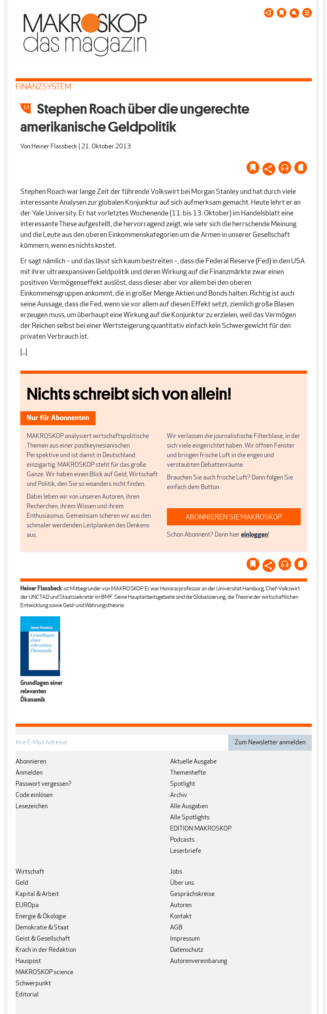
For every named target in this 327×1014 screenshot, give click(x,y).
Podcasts (182, 840)
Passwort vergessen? (44, 784)
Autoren (181, 905)
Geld (22, 883)
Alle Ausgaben (189, 806)
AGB (176, 928)
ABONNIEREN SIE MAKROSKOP (234, 517)
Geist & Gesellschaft (43, 939)
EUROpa (27, 905)
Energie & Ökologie (41, 916)
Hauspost (28, 961)
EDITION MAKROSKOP (200, 829)
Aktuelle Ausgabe (193, 762)
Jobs (176, 872)
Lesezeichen (32, 806)
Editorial (27, 995)
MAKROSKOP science (44, 972)
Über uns (182, 883)
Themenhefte (188, 773)
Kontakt (181, 916)
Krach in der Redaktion (46, 950)
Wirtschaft (30, 872)
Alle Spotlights (190, 818)
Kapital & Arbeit (37, 894)
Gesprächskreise (192, 894)
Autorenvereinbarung (198, 961)
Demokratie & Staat (42, 928)
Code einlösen (34, 795)
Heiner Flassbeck (54, 147)
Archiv (178, 795)
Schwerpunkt (33, 983)
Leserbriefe (185, 851)
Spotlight (182, 784)
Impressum (185, 939)
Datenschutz (186, 950)
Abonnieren (31, 762)
